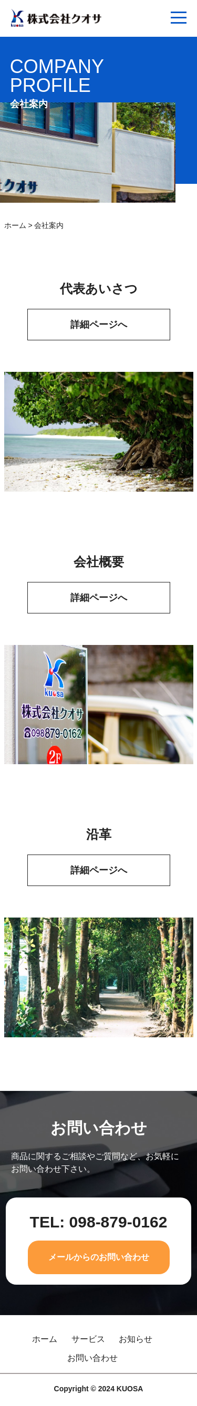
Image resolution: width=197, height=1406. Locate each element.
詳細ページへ (98, 324)
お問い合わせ (92, 1358)
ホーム (15, 225)
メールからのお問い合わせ (98, 1257)
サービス (88, 1339)
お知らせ (135, 1339)
